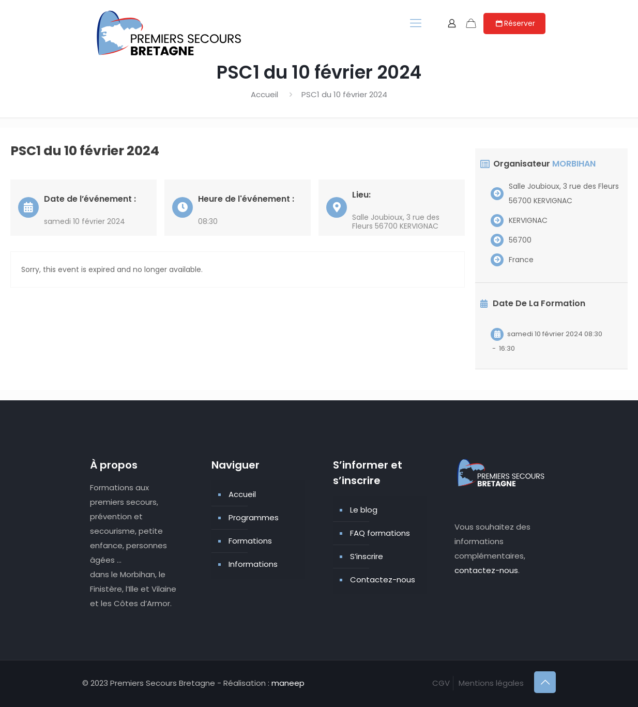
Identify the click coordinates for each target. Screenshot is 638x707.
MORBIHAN (574, 164)
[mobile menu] (415, 23)
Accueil (264, 94)
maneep (288, 683)
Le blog (363, 509)
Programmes (254, 517)
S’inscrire (366, 556)
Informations (253, 564)
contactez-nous (486, 570)
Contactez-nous (382, 579)
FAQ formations (380, 533)
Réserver (514, 23)
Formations (250, 540)
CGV (441, 683)
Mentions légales (491, 683)
